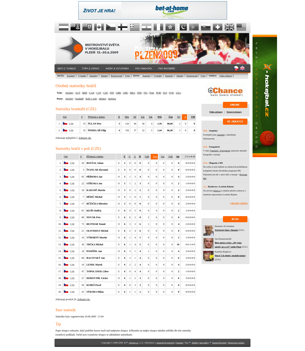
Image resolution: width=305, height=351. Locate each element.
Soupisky (71, 75)
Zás (142, 117)
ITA (145, 92)
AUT (77, 92)
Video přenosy (226, 75)
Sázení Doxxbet (219, 342)
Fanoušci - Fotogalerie (220, 150)
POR (158, 92)
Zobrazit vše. (85, 138)
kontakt (179, 342)
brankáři (79, 98)
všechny (69, 92)
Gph (147, 156)
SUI (165, 92)
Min (127, 117)
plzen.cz (217, 190)
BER (84, 92)
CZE (105, 92)
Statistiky (93, 75)
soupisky (221, 134)
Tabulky (104, 75)
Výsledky (82, 75)
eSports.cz (133, 342)
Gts (162, 156)
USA (178, 92)
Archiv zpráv (239, 203)
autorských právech (165, 342)
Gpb (170, 156)
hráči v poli (91, 98)
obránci (102, 98)
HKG (132, 92)
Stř (134, 117)
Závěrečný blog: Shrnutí (226, 230)
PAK (151, 92)
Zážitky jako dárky (200, 342)
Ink (150, 117)
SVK (171, 92)
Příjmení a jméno (96, 117)
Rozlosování (116, 75)
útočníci (112, 98)
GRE (125, 92)
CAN (91, 92)
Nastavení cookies (236, 342)
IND (139, 92)
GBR (118, 92)
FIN (112, 92)
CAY (98, 92)
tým (65, 117)
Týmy (127, 75)
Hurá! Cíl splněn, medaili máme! (230, 255)
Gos (155, 156)
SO (178, 117)
